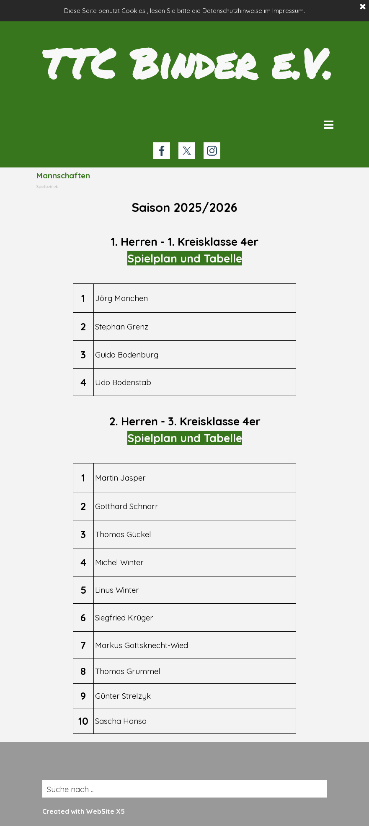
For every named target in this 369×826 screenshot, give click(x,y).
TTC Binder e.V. (187, 63)
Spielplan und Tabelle (184, 258)
